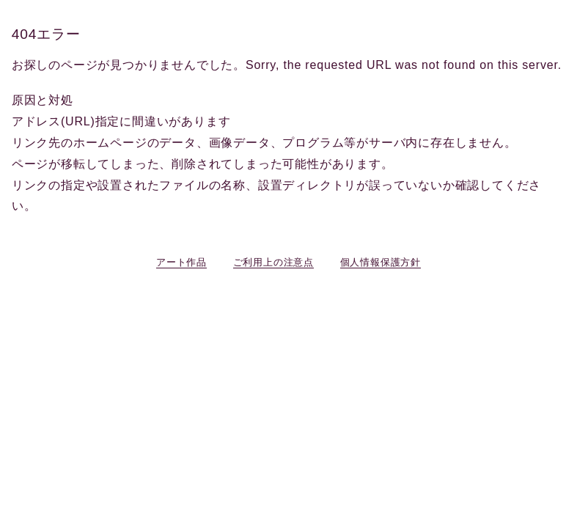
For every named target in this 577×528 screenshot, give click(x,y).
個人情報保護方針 (380, 262)
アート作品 (181, 262)
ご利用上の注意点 (273, 262)
